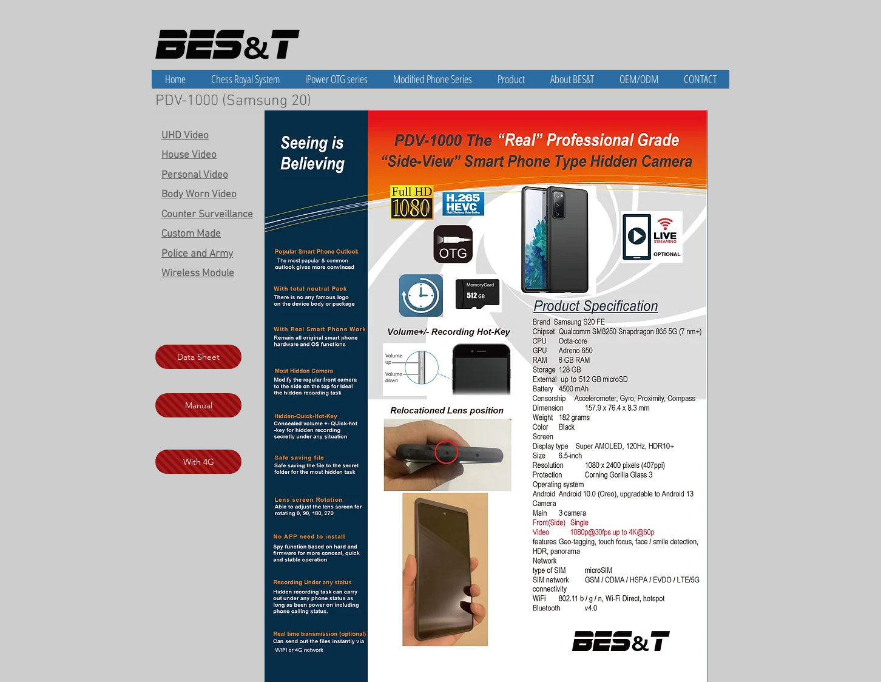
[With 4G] (198, 462)
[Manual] (198, 405)
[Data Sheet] (198, 357)
